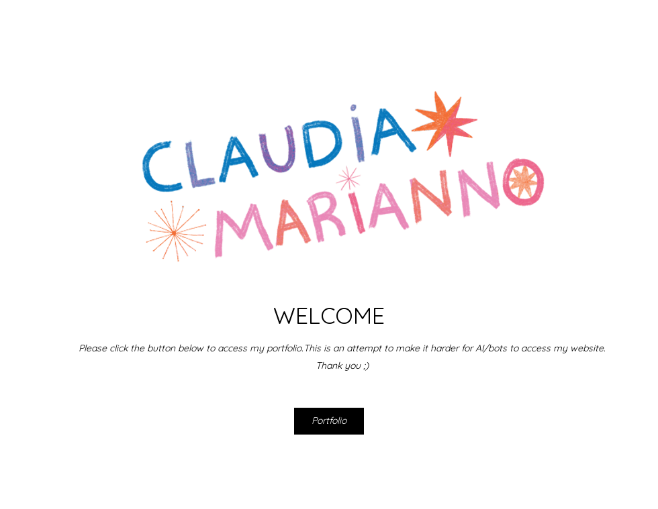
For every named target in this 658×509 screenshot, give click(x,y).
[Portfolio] (329, 421)
